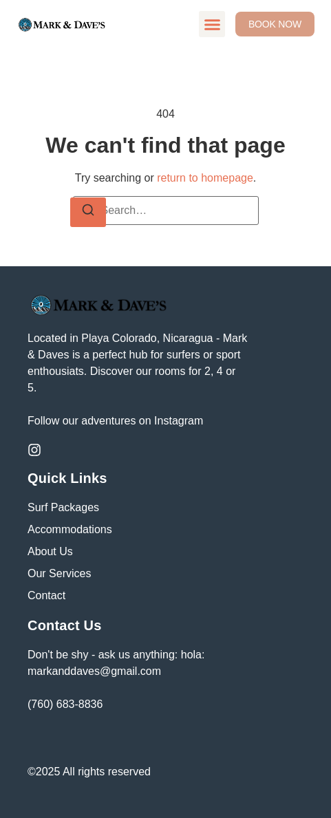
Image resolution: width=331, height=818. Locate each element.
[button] (212, 24)
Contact (46, 595)
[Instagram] (34, 450)
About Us (50, 551)
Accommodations (70, 529)
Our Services (59, 573)
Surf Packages (63, 507)
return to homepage (205, 178)
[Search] (88, 212)
